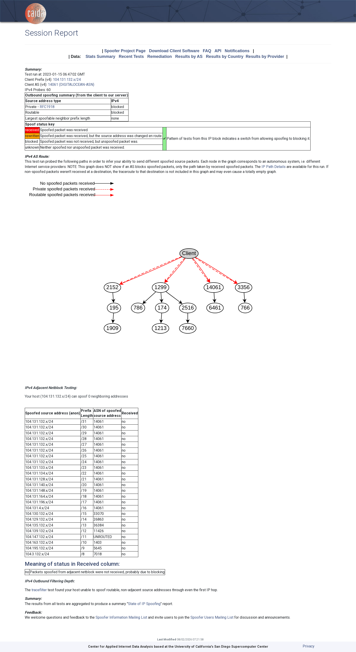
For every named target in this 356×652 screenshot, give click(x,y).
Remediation (159, 56)
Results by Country (224, 56)
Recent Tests (131, 56)
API (218, 51)
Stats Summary (100, 56)
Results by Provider (265, 56)
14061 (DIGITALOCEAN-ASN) (71, 84)
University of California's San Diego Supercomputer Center (221, 647)
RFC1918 (47, 107)
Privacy (308, 646)
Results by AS (189, 56)
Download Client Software (174, 51)
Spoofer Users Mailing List (211, 617)
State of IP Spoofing (144, 604)
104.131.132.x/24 (67, 79)
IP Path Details (274, 167)
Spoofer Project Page (125, 51)
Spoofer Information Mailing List (121, 617)
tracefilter (39, 590)
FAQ (207, 51)
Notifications (237, 51)
